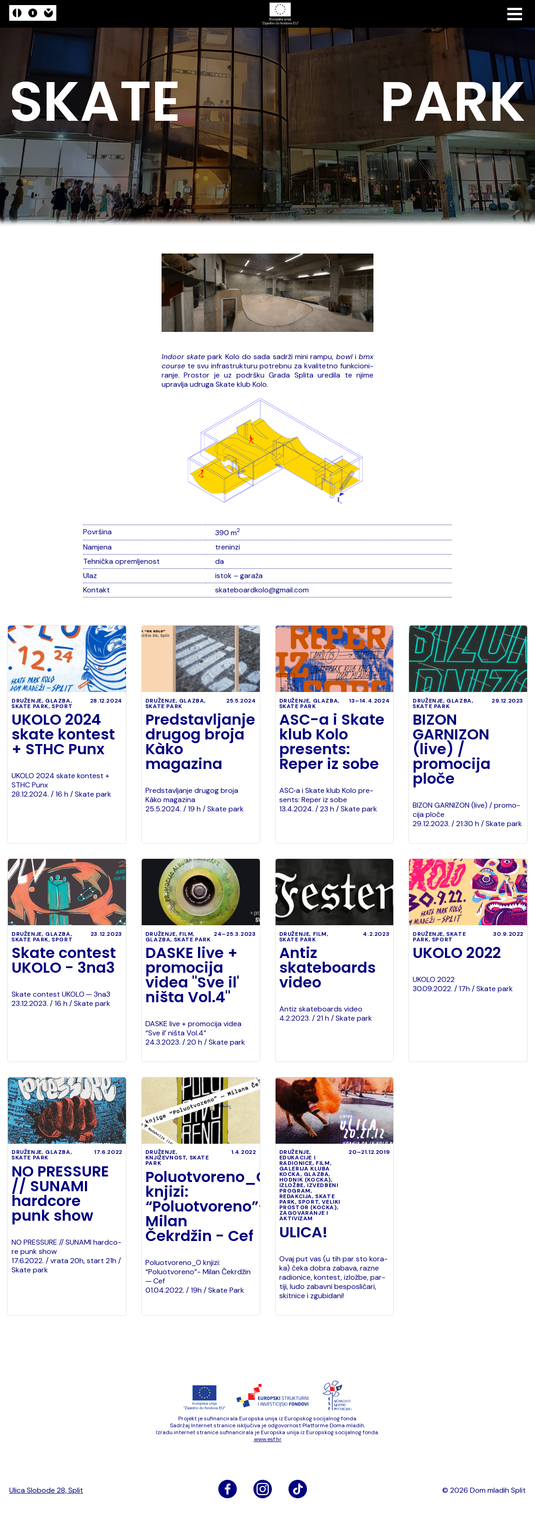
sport (62, 706)
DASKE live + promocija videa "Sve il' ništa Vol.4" (192, 975)
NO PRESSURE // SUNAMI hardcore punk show (60, 1193)
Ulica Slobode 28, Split (46, 1490)
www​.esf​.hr (268, 1439)
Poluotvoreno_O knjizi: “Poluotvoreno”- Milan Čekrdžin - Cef (200, 1206)
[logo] (32, 14)
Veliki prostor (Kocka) (309, 1204)
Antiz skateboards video (327, 968)
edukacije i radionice (297, 1160)
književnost (165, 1157)
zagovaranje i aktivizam (303, 1215)
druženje (27, 700)
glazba (58, 700)
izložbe (291, 1185)
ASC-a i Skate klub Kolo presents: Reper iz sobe (332, 741)
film (186, 934)
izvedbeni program (308, 1188)
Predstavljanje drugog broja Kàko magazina (200, 741)
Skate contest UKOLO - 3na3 (64, 960)
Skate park (30, 706)
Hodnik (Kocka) (305, 1179)
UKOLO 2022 (457, 953)
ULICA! (303, 1232)
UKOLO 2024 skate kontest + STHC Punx (63, 734)
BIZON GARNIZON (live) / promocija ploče (452, 749)
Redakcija (295, 1196)
